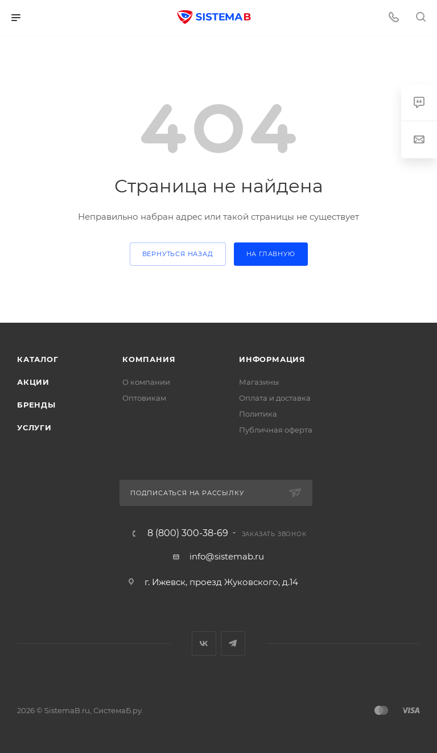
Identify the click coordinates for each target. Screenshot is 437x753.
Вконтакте (204, 643)
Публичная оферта (275, 429)
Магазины (259, 381)
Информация (272, 359)
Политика (258, 413)
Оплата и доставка (275, 397)
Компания (148, 359)
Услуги (34, 427)
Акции (33, 381)
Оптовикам (144, 397)
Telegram (233, 643)
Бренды (36, 404)
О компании (146, 381)
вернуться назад (177, 254)
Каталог (38, 359)
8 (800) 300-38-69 (187, 533)
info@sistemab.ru (226, 556)
